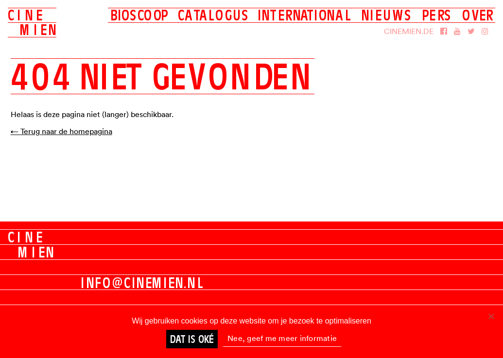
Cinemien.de (409, 31)
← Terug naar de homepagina (61, 131)
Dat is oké (192, 339)
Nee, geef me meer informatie (282, 338)
